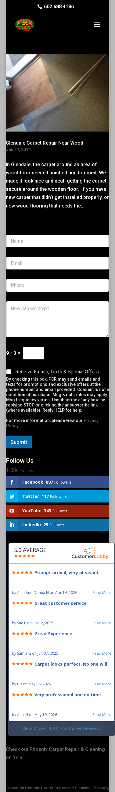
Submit (18, 442)
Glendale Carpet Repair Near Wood (44, 143)
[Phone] (57, 285)
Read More (101, 593)
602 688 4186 (59, 6)
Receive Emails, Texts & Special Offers (57, 372)
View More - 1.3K (61, 728)
